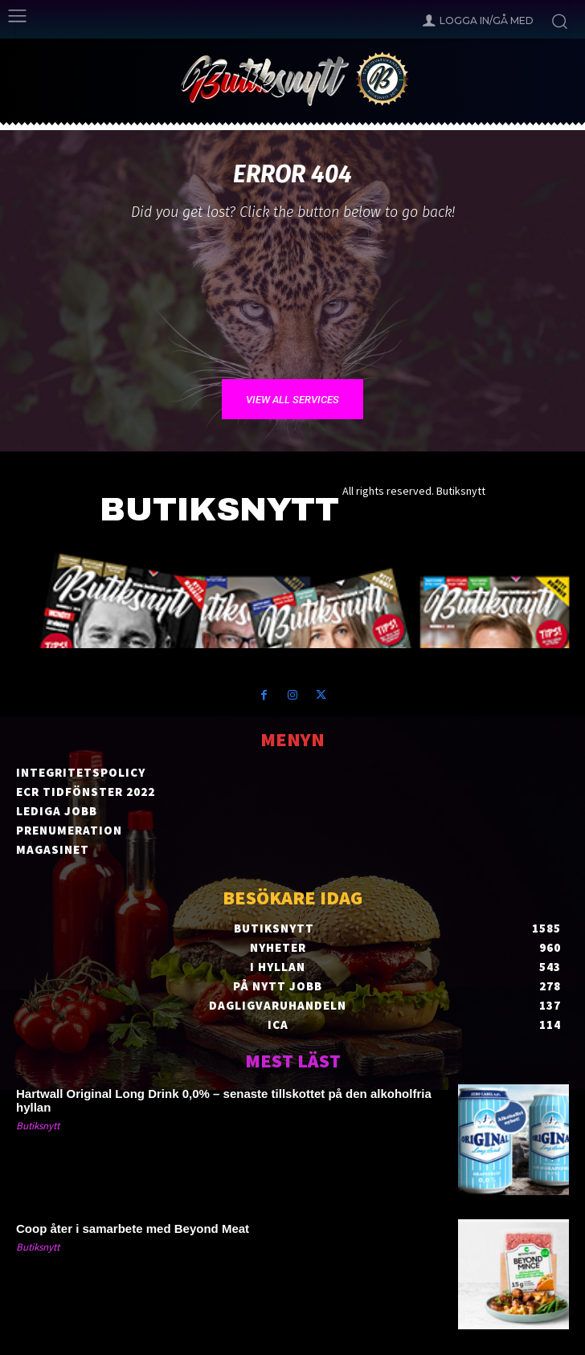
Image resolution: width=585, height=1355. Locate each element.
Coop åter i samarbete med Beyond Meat (132, 1228)
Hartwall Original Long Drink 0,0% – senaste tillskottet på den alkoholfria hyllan (224, 1100)
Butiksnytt (37, 1126)
